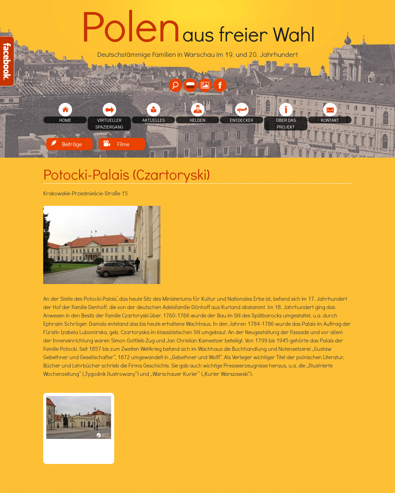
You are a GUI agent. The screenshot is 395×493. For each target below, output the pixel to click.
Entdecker (241, 120)
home (65, 120)
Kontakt (330, 120)
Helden (197, 120)
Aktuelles (153, 120)
